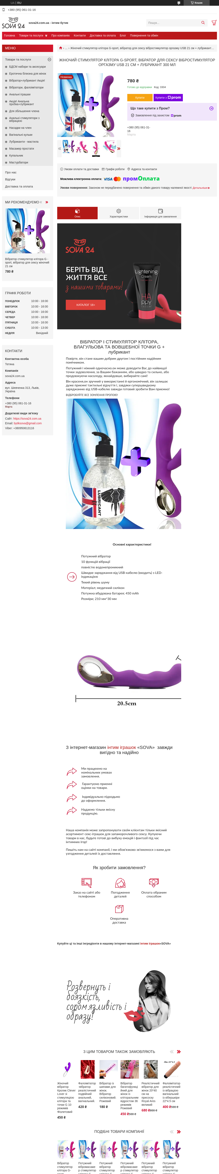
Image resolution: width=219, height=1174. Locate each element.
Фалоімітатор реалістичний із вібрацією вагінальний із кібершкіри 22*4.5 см (171, 1092)
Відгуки (10, 179)
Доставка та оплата (103, 35)
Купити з (168, 97)
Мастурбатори (18, 162)
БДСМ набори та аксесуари (27, 66)
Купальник (16, 155)
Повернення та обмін (144, 35)
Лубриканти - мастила (23, 141)
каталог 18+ (85, 304)
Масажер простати (21, 148)
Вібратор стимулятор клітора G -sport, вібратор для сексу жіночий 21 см (27, 262)
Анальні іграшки (19, 94)
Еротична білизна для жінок (27, 73)
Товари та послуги (31, 35)
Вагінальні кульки (20, 134)
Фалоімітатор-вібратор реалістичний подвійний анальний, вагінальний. (87, 1092)
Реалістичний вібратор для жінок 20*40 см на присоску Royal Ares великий (150, 1094)
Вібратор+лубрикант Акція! (27, 80)
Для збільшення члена (24, 111)
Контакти (80, 35)
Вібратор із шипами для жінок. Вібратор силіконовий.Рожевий (107, 1092)
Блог (123, 35)
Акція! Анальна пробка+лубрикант (21, 103)
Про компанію (60, 35)
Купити (139, 97)
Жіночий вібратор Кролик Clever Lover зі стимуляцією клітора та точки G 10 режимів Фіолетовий (66, 1097)
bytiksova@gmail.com (28, 423)
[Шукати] (203, 22)
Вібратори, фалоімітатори (26, 87)
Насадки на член (20, 127)
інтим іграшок (121, 747)
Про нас (11, 172)
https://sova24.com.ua (27, 418)
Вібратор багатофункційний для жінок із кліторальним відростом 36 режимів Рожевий (130, 1096)
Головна (9, 35)
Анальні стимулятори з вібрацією (24, 119)
